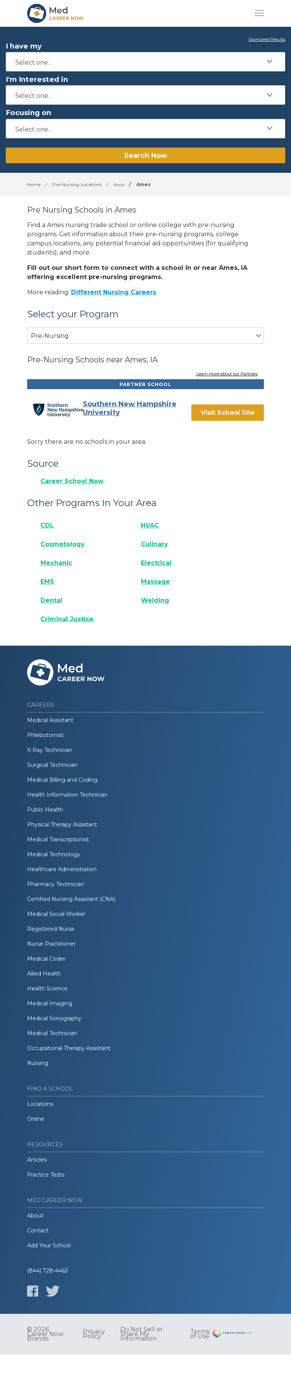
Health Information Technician (67, 794)
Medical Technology (53, 854)
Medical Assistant (50, 720)
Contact (37, 1230)
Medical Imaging (49, 1003)
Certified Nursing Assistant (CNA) (71, 899)
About (35, 1215)
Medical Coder (46, 958)
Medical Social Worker (56, 914)
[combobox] (145, 61)
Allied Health (44, 973)
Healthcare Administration (62, 869)
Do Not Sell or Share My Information (141, 1334)
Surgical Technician (52, 764)
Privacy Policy (94, 1334)
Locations (40, 1104)
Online (35, 1118)
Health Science (47, 988)
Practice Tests (45, 1174)
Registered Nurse (50, 928)
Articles (37, 1159)
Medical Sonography (54, 1018)
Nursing (37, 1063)
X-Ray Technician (49, 750)
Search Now (145, 155)
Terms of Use (199, 1334)
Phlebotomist (45, 735)
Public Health (45, 809)
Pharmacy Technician (55, 884)
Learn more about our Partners (227, 374)
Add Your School (49, 1245)
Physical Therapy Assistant (62, 824)
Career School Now (71, 481)
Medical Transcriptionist (58, 839)
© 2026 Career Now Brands (45, 1334)
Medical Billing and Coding (62, 779)
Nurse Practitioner (51, 943)
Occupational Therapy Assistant (68, 1048)
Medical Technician (52, 1033)
